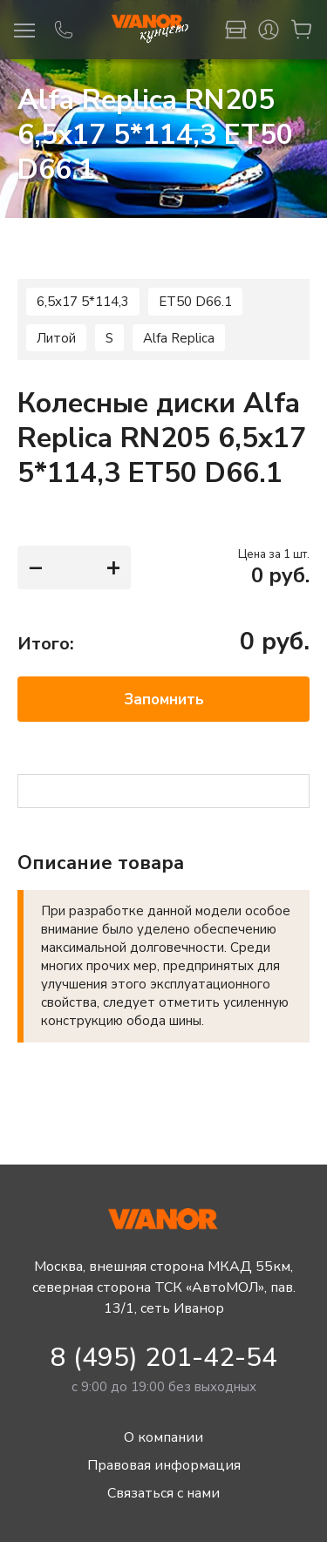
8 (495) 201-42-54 (164, 1358)
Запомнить (164, 699)
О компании (164, 1437)
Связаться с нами (164, 1493)
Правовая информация (163, 1465)
